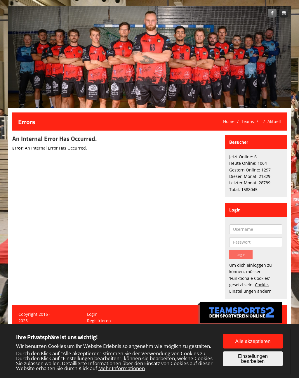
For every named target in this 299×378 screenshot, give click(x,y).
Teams (247, 121)
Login (92, 314)
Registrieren (99, 320)
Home (228, 121)
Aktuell (274, 121)
